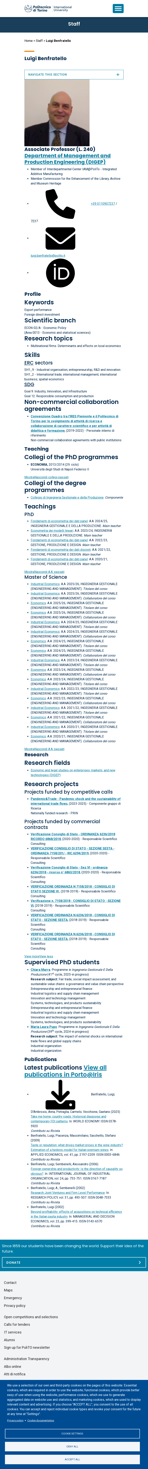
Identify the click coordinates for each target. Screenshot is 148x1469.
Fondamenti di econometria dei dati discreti (61, 550)
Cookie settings (72, 1433)
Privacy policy (15, 1420)
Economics (38, 603)
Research (36, 754)
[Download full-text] (60, 1094)
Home (28, 41)
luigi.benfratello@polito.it (48, 256)
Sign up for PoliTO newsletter (27, 1347)
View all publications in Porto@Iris (65, 1071)
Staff (39, 41)
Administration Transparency (26, 1359)
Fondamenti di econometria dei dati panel (59, 521)
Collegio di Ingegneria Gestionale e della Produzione (67, 497)
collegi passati (46, 477)
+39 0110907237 (103, 204)
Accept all (72, 1459)
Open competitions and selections (31, 1317)
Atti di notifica (14, 1374)
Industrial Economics (45, 584)
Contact (10, 1283)
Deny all (72, 1446)
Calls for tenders (17, 1324)
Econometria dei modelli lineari (52, 531)
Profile (32, 294)
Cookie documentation (40, 1420)
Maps (8, 1290)
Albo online (12, 1366)
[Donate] (74, 1262)
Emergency (13, 1298)
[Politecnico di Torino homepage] (48, 8)
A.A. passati (44, 572)
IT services (13, 1332)
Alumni (9, 1340)
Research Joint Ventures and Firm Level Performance (68, 1193)
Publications (40, 1059)
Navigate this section (74, 74)
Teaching (36, 448)
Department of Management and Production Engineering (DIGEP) (67, 158)
